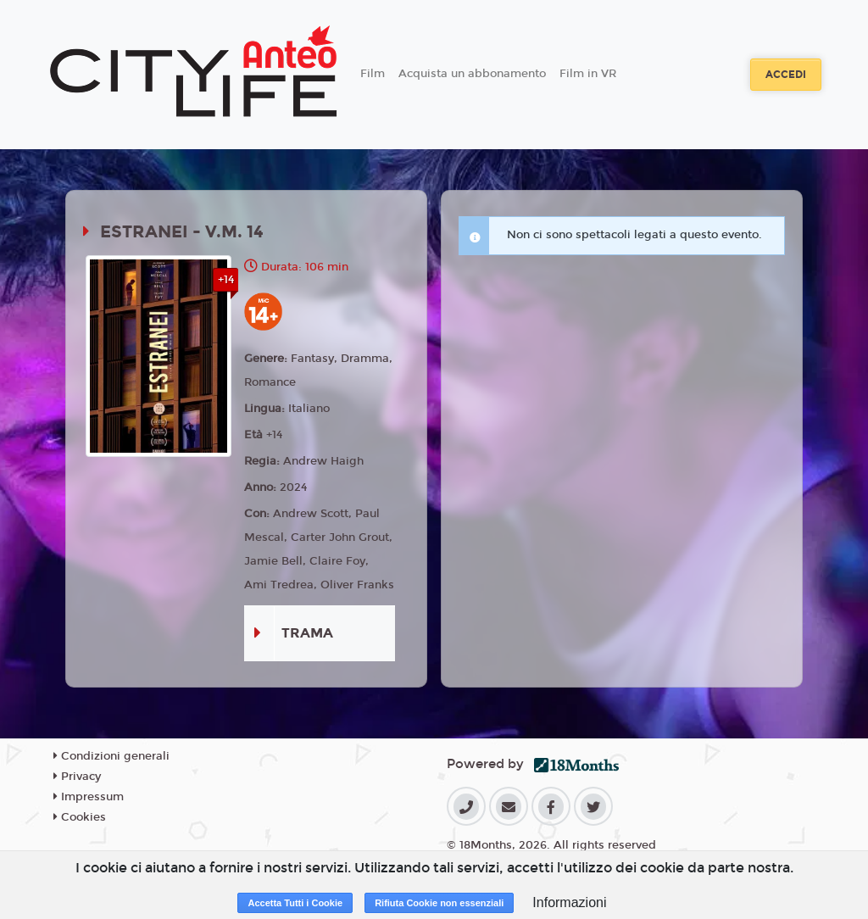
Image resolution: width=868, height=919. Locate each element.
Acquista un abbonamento (472, 74)
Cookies (79, 817)
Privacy (77, 776)
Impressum (88, 797)
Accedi (785, 75)
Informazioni (569, 902)
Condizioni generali (111, 756)
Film (372, 74)
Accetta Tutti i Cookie (295, 903)
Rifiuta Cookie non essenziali (439, 903)
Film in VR (587, 74)
